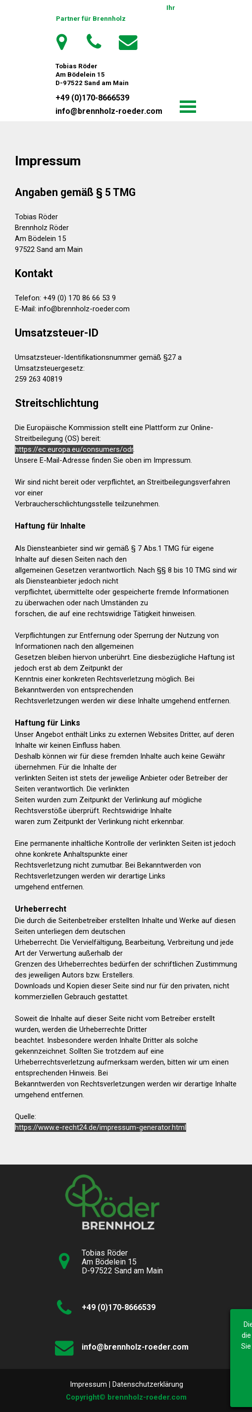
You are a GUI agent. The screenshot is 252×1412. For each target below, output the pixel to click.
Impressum (88, 1384)
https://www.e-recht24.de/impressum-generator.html (100, 1127)
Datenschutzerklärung (147, 1384)
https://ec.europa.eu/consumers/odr (74, 449)
